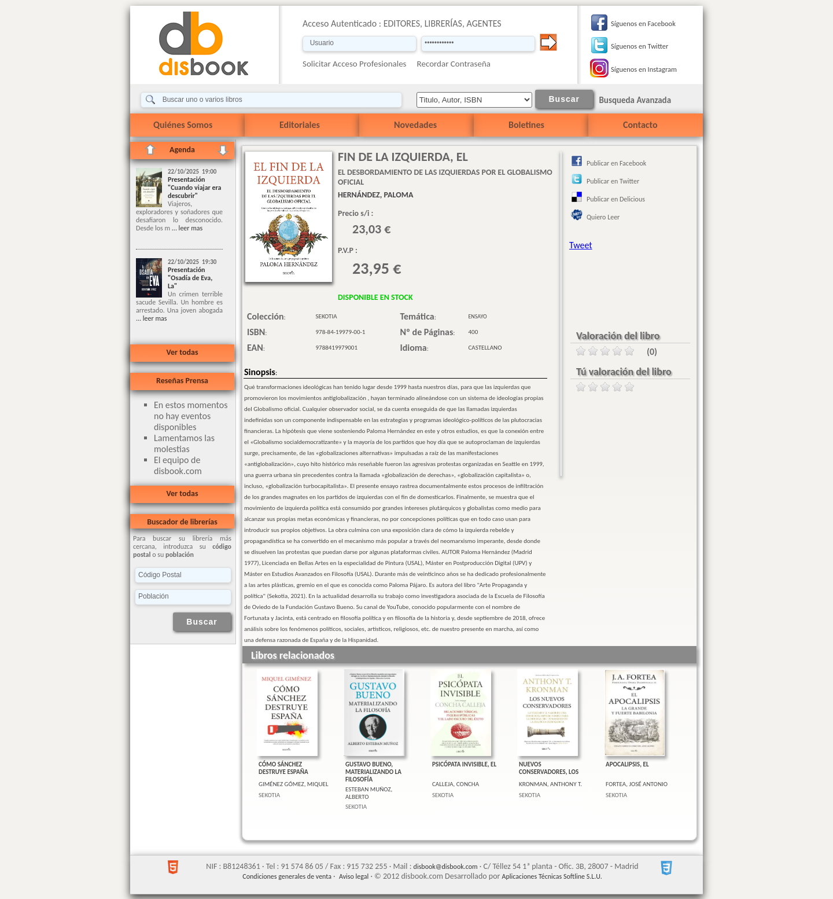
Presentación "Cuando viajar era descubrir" (195, 187)
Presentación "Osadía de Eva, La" (190, 278)
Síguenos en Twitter (639, 46)
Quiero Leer (603, 217)
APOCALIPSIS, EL (627, 764)
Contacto (640, 124)
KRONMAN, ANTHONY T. (550, 784)
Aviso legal (353, 876)
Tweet (580, 245)
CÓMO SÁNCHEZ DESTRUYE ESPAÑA (283, 768)
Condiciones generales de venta (286, 876)
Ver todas (182, 352)
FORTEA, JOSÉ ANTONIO (637, 784)
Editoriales (299, 124)
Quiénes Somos (182, 124)
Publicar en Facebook (616, 163)
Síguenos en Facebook (643, 23)
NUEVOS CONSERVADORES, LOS (548, 768)
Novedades (415, 124)
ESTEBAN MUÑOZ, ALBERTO (368, 793)
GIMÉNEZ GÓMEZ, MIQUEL (294, 784)
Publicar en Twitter (613, 181)
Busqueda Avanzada (635, 100)
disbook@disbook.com (446, 867)
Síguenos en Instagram (644, 69)
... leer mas (186, 228)
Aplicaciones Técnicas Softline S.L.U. (552, 876)
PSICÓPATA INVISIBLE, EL (464, 764)
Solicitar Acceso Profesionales (355, 63)
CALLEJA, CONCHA (455, 784)
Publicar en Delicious (616, 199)
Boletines (526, 124)
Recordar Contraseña (454, 63)
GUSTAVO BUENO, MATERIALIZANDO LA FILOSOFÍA (373, 772)
